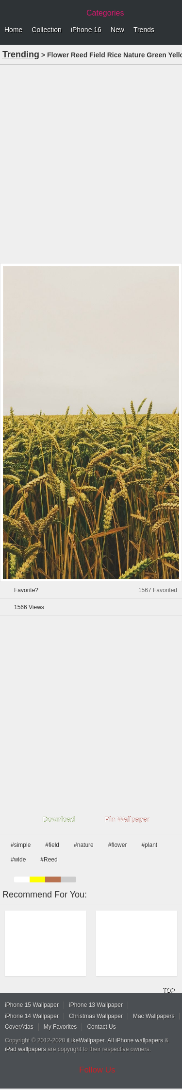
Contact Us (101, 1026)
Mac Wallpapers (154, 1016)
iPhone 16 (86, 30)
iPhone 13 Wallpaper (96, 1005)
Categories (105, 13)
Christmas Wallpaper (96, 1016)
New (117, 30)
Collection (46, 30)
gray (68, 879)
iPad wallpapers (25, 1049)
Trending (20, 54)
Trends (143, 30)
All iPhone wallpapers (135, 1040)
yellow (37, 879)
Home (13, 30)
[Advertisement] (91, 163)
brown (53, 879)
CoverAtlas (19, 1026)
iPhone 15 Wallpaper (32, 1005)
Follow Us (97, 1069)
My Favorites (60, 1026)
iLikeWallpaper (86, 1040)
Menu (172, 30)
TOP (168, 990)
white (22, 879)
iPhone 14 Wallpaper (32, 1016)
